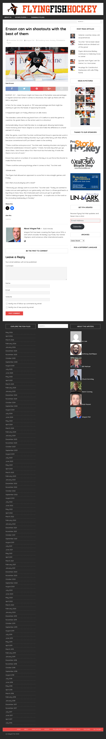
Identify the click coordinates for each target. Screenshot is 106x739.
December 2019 (11, 616)
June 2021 (9, 550)
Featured (87, 729)
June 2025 (9, 373)
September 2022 (11, 494)
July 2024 (9, 413)
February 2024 (11, 432)
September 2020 (12, 583)
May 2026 (9, 332)
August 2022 (10, 498)
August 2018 (10, 675)
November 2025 (11, 354)
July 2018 (9, 678)
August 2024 (10, 410)
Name (8, 283)
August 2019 (10, 631)
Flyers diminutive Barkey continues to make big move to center (89, 53)
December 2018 (11, 660)
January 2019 (10, 656)
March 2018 (10, 693)
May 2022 (9, 509)
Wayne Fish (30, 40)
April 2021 (9, 557)
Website (9, 297)
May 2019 (9, 642)
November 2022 (11, 487)
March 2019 (10, 649)
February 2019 (11, 653)
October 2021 (10, 535)
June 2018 (9, 682)
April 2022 (9, 513)
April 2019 (9, 645)
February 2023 (11, 476)
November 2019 (11, 620)
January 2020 (11, 612)
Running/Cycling (37, 17)
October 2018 (10, 667)
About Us (7, 17)
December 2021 (11, 528)
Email (8, 290)
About (26, 729)
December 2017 (11, 704)
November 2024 (11, 399)
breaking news (43, 40)
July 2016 (9, 723)
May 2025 (9, 377)
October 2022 (10, 491)
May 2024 (9, 421)
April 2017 (9, 719)
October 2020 (11, 579)
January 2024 (10, 435)
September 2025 (11, 362)
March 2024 (10, 428)
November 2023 (11, 443)
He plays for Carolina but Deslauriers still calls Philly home (88, 70)
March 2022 (10, 516)
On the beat (98, 729)
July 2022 (9, 502)
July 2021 (9, 546)
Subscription (36, 729)
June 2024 (9, 417)
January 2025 (10, 391)
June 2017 (9, 715)
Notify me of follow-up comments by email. (25, 304)
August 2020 (10, 586)
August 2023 (10, 454)
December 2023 (11, 439)
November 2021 (11, 531)
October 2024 (10, 402)
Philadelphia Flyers (59, 729)
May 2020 (9, 598)
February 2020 (11, 609)
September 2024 (11, 406)
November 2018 (11, 664)
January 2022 (10, 524)
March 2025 (10, 384)
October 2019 (10, 623)
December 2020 (11, 572)
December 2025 (11, 351)
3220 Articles (48, 229)
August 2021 (10, 542)
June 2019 (9, 638)
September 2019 (11, 627)
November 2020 (11, 575)
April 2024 (9, 424)
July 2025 (9, 369)
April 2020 (9, 601)
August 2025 (10, 366)
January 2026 (10, 347)
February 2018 (11, 697)
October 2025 (10, 358)
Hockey (52, 40)
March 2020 (10, 605)
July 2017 (9, 712)
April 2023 (9, 469)
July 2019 (9, 634)
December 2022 (11, 483)
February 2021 (11, 564)
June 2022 (9, 505)
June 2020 (9, 594)
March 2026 (10, 340)
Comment (9, 266)
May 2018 (9, 686)
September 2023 (11, 450)
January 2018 (10, 701)
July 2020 (9, 590)
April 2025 (9, 380)
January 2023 (10, 480)
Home (19, 729)
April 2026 (9, 336)
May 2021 (9, 553)
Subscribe (77, 227)
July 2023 (9, 458)
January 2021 (10, 568)
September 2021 (11, 539)
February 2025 (11, 388)
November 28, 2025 (16, 40)
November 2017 (11, 708)
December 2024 (11, 395)
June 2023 (9, 461)
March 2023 (10, 472)
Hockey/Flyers (20, 17)
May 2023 (9, 465)
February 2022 (11, 520)
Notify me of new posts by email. (21, 307)
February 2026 (11, 343)
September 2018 (11, 671)
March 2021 (10, 561)
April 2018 (9, 690)
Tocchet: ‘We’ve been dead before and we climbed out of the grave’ (88, 44)
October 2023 (10, 446)
